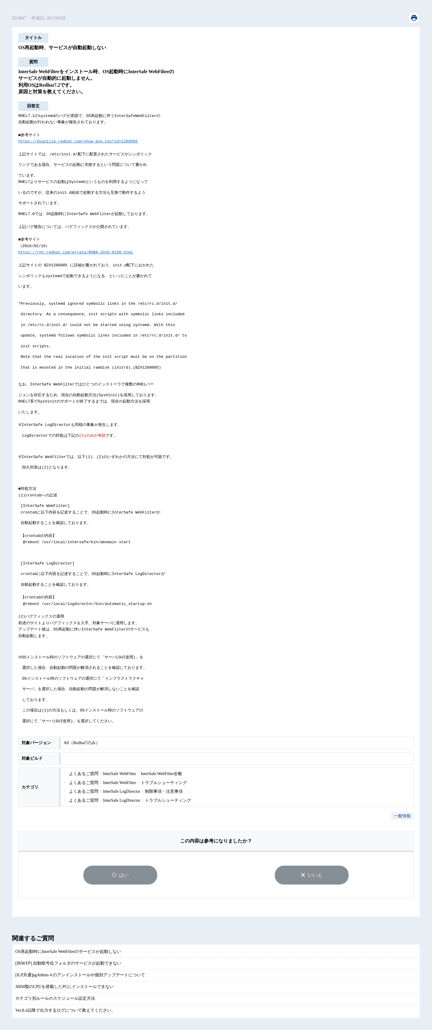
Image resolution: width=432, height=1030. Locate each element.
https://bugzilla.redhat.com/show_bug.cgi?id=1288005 (78, 140)
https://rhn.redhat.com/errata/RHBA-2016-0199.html (75, 250)
